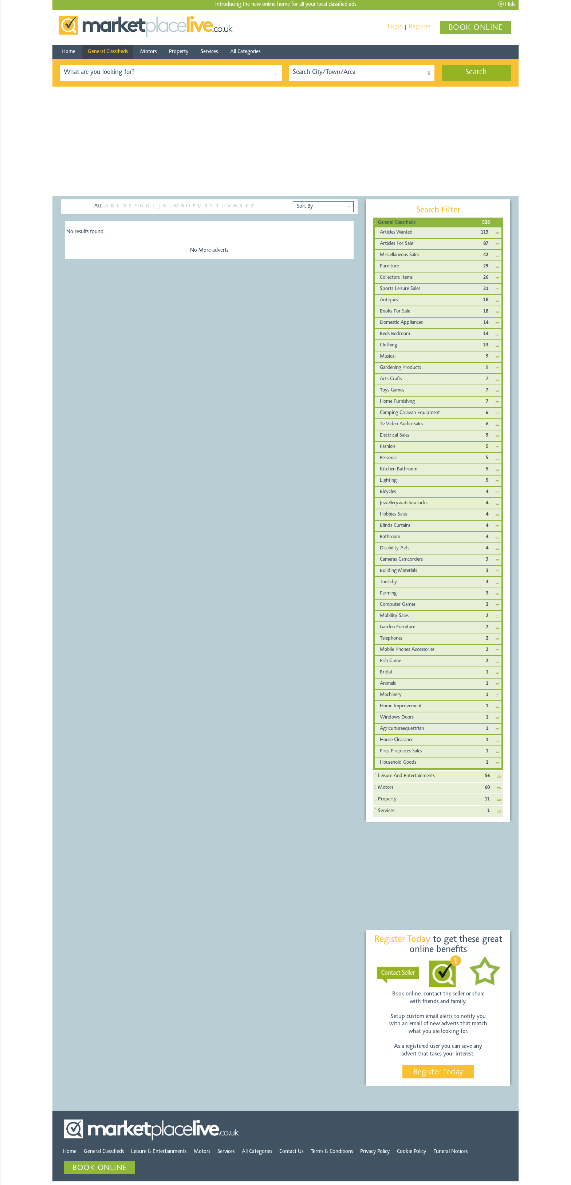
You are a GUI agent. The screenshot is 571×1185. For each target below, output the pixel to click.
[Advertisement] (285, 141)
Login (395, 27)
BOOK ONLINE (476, 28)
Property (178, 52)
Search (476, 72)
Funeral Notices (450, 1151)
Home (68, 52)
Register (419, 27)
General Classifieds (108, 52)
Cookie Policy (411, 1151)
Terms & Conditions (332, 1151)
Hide (507, 4)
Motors (148, 52)
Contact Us (291, 1151)
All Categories (245, 52)
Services (209, 52)
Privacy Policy (375, 1151)
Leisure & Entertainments (158, 1151)
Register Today (438, 1073)
